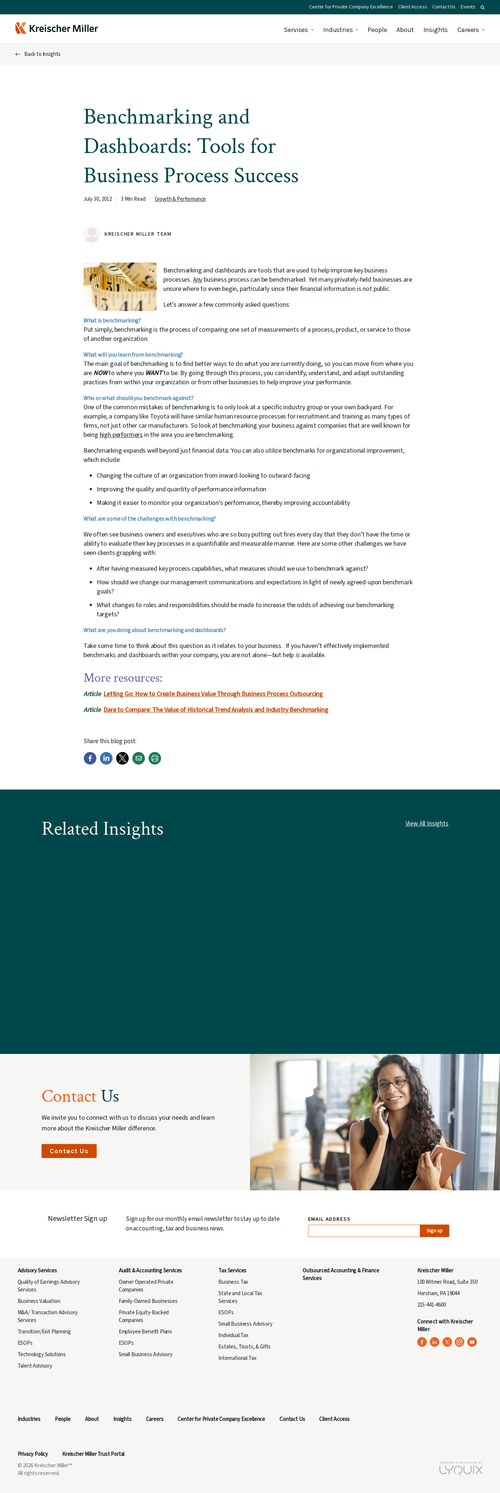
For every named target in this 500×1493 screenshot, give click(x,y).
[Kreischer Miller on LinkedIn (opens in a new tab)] (435, 1342)
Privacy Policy (33, 1454)
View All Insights (427, 823)
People (377, 30)
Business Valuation (39, 1301)
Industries (338, 30)
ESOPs (25, 1343)
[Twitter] (122, 762)
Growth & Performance (180, 199)
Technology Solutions (42, 1354)
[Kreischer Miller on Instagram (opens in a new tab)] (460, 1342)
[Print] (154, 762)
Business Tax (233, 1282)
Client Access (412, 7)
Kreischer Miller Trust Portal (93, 1454)
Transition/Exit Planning (44, 1332)
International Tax (237, 1358)
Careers (468, 30)
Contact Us (444, 7)
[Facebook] (90, 762)
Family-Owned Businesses (148, 1301)
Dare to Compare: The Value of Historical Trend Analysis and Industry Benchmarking (215, 710)
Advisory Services (37, 1271)
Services (296, 30)
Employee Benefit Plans (145, 1332)
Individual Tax (233, 1335)
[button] (483, 7)
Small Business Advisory (145, 1354)
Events (468, 7)
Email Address (329, 1219)
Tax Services (232, 1271)
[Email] (138, 762)
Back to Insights (42, 54)
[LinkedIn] (106, 762)
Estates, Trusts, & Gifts (244, 1347)
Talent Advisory (35, 1366)
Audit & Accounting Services (150, 1271)
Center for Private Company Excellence (351, 7)
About (405, 30)
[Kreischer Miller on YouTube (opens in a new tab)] (472, 1342)
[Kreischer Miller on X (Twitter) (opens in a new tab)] (447, 1342)
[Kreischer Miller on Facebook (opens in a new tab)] (422, 1342)
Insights (436, 30)
